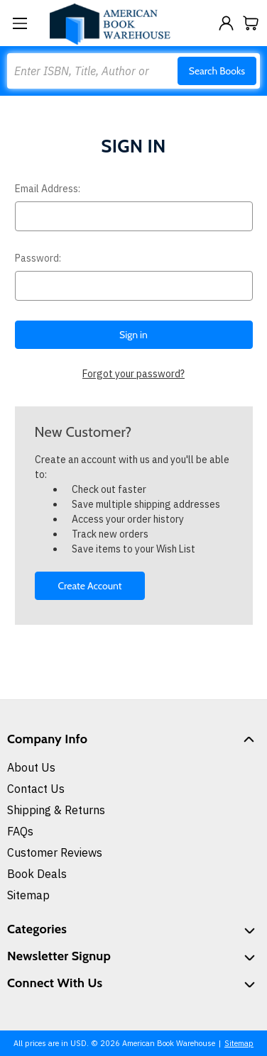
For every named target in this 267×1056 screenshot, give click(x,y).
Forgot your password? (133, 373)
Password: (38, 258)
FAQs (20, 831)
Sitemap (28, 895)
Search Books (217, 71)
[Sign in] (226, 23)
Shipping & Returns (56, 810)
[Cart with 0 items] (251, 23)
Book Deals (37, 874)
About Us (31, 767)
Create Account (89, 585)
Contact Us (36, 789)
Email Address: (47, 188)
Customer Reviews (54, 852)
